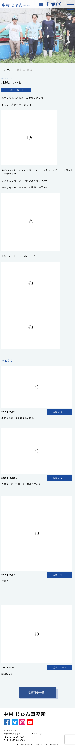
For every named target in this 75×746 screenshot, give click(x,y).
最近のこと (7, 674)
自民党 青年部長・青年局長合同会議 (21, 484)
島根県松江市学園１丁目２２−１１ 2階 (23, 733)
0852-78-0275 (17, 737)
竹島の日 (6, 581)
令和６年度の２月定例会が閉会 (17, 418)
